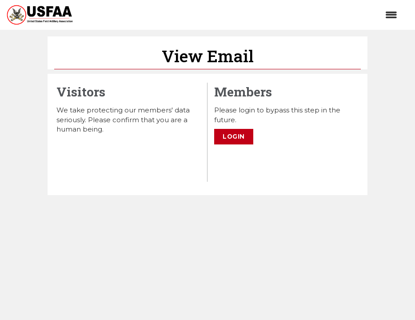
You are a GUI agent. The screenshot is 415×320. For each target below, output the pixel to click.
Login (234, 136)
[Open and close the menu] (239, 15)
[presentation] (124, 155)
